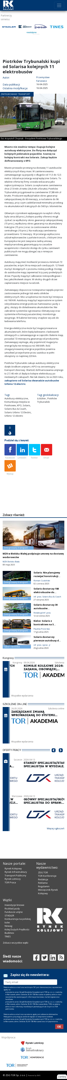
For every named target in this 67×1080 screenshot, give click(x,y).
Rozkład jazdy (12, 908)
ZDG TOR (43, 872)
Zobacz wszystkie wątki (15, 942)
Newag (8, 925)
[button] (53, 755)
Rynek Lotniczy (13, 878)
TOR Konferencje (47, 875)
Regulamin (43, 886)
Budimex (9, 932)
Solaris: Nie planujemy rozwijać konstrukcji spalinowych (47, 576)
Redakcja (43, 879)
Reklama (43, 882)
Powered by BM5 (34, 1075)
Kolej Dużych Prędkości (17, 929)
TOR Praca (10, 882)
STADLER (9, 915)
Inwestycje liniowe (14, 905)
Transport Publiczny (15, 875)
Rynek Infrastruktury (16, 871)
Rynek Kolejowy (13, 868)
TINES (8, 936)
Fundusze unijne (14, 912)
